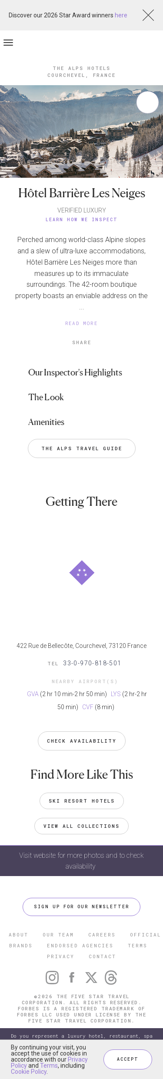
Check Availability (81, 740)
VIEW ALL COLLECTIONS (81, 826)
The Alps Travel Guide (81, 448)
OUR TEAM (58, 934)
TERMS (137, 945)
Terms (49, 1065)
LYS (116, 694)
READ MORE (81, 323)
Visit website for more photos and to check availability (81, 860)
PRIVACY (60, 956)
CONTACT (102, 956)
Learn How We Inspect (82, 219)
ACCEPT (128, 1059)
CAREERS (102, 934)
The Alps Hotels (81, 68)
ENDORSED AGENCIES (80, 945)
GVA (33, 694)
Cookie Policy (29, 1071)
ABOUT (18, 934)
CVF (87, 707)
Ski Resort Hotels (82, 800)
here (121, 15)
